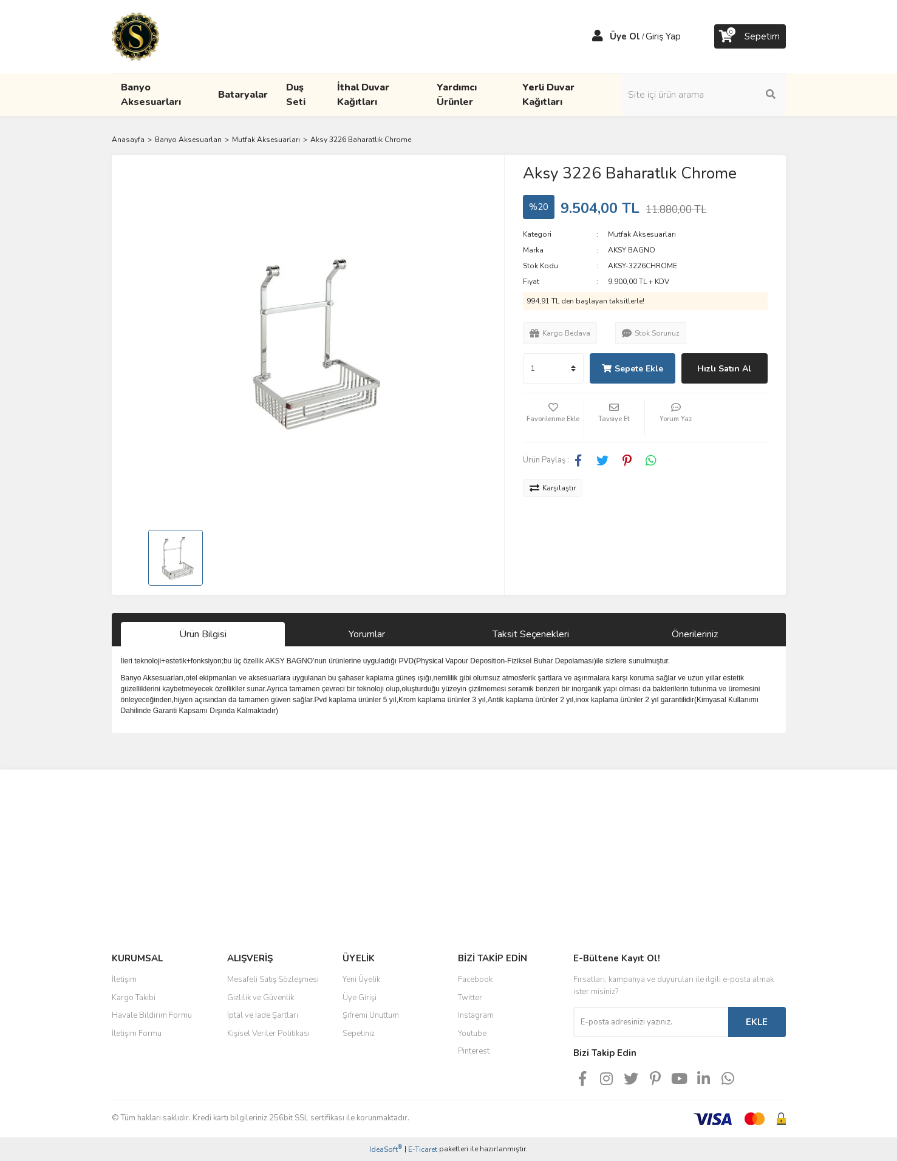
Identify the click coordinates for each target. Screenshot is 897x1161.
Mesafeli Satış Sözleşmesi (273, 979)
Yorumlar (367, 634)
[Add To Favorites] (553, 417)
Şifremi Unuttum (371, 1015)
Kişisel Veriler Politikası (268, 1033)
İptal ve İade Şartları (262, 1015)
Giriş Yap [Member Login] (663, 36)
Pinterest (473, 1051)
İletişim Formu (137, 1033)
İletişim (124, 979)
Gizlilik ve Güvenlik (260, 997)
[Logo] (135, 36)
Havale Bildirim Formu (152, 1015)
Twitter (470, 997)
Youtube (472, 1033)
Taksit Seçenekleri (531, 634)
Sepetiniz (359, 1033)
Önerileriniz (695, 634)
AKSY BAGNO (631, 250)
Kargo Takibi (133, 997)
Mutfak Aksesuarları (642, 234)
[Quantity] (553, 368)
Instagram (476, 1015)
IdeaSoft (385, 1149)
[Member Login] (597, 36)
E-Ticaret (422, 1149)
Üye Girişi (360, 997)
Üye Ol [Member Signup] (625, 36)
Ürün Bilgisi (203, 634)
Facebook (475, 979)
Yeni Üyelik (361, 979)
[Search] (704, 94)
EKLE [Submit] (757, 1022)
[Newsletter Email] (650, 1022)
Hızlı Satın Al (724, 368)
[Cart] (750, 36)
